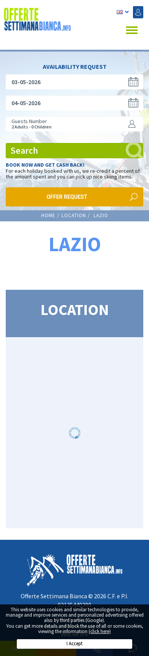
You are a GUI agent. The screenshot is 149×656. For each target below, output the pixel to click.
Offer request (67, 195)
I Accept (74, 643)
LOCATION (74, 213)
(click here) (100, 631)
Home (48, 213)
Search (76, 148)
